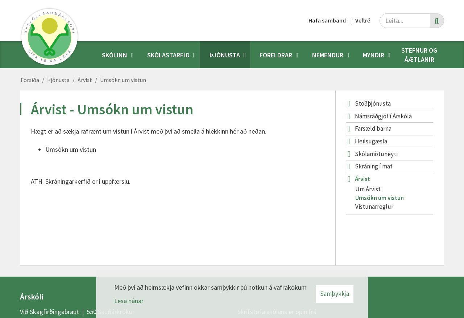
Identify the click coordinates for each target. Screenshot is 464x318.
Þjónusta (58, 79)
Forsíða (30, 79)
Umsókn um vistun (123, 79)
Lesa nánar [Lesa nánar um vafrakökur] (129, 301)
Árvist (85, 79)
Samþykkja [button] (334, 294)
